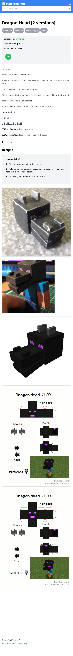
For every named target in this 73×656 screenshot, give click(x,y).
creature (19, 30)
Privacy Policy (23, 643)
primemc (20, 39)
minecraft (7, 30)
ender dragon (32, 30)
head (44, 30)
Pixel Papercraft (13, 4)
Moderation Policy (9, 643)
